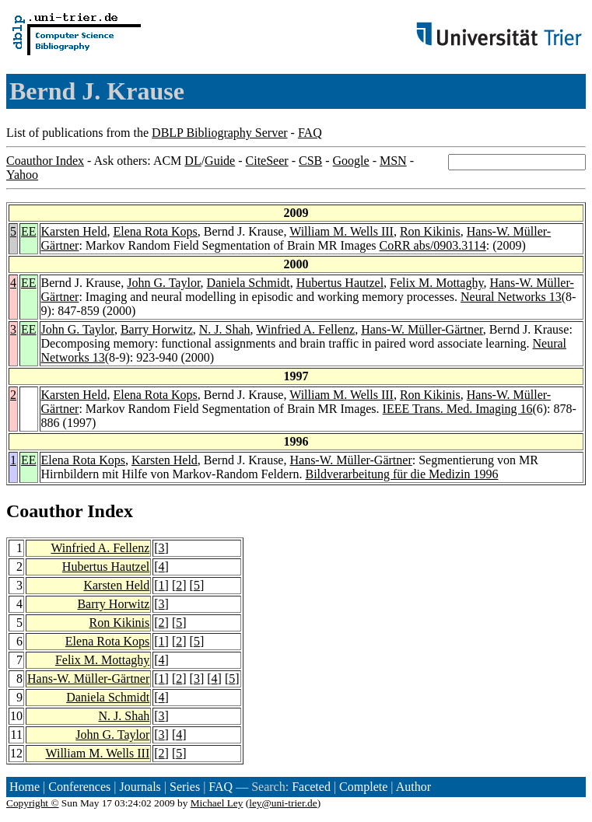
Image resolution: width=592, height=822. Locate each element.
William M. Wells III (341, 231)
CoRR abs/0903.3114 (433, 245)
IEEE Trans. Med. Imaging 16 (458, 408)
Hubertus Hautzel (340, 282)
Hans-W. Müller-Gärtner (422, 329)
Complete (363, 786)
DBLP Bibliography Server (220, 132)
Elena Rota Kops (155, 231)
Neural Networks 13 (511, 296)
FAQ (310, 132)
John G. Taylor (163, 282)
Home (24, 786)
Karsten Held (74, 231)
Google (351, 160)
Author (413, 786)
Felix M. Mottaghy (436, 282)
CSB (310, 160)
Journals (139, 786)
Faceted (311, 786)
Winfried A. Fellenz (305, 329)
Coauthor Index (45, 160)
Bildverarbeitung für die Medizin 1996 (401, 474)
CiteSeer (267, 160)
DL (192, 160)
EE (29, 231)
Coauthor (44, 511)
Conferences (79, 786)
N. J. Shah (224, 329)
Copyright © (32, 803)
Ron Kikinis (430, 231)
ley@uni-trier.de (283, 803)
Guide (220, 160)
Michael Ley (217, 803)
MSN (393, 160)
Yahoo (22, 174)
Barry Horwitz (157, 329)
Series (185, 786)
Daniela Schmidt (248, 282)
